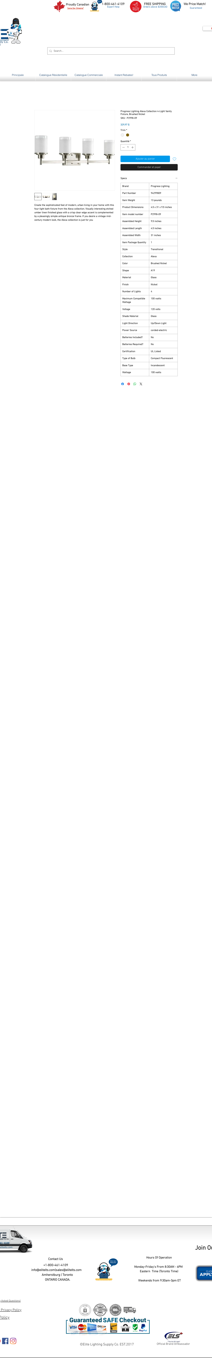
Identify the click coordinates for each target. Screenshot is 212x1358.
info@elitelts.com (43, 1270)
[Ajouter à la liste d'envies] (174, 159)
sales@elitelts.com (69, 1270)
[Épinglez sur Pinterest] (129, 384)
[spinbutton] (128, 147)
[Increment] (133, 147)
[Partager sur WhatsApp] (135, 384)
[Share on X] (141, 384)
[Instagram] (13, 1341)
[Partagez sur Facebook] (123, 384)
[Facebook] (5, 1341)
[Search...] (111, 50)
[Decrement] (123, 147)
